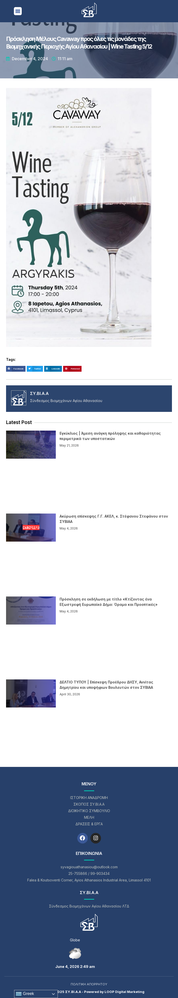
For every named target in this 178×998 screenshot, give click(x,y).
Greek (25, 994)
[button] (18, 11)
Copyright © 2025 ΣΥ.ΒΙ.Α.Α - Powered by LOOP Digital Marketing (89, 992)
